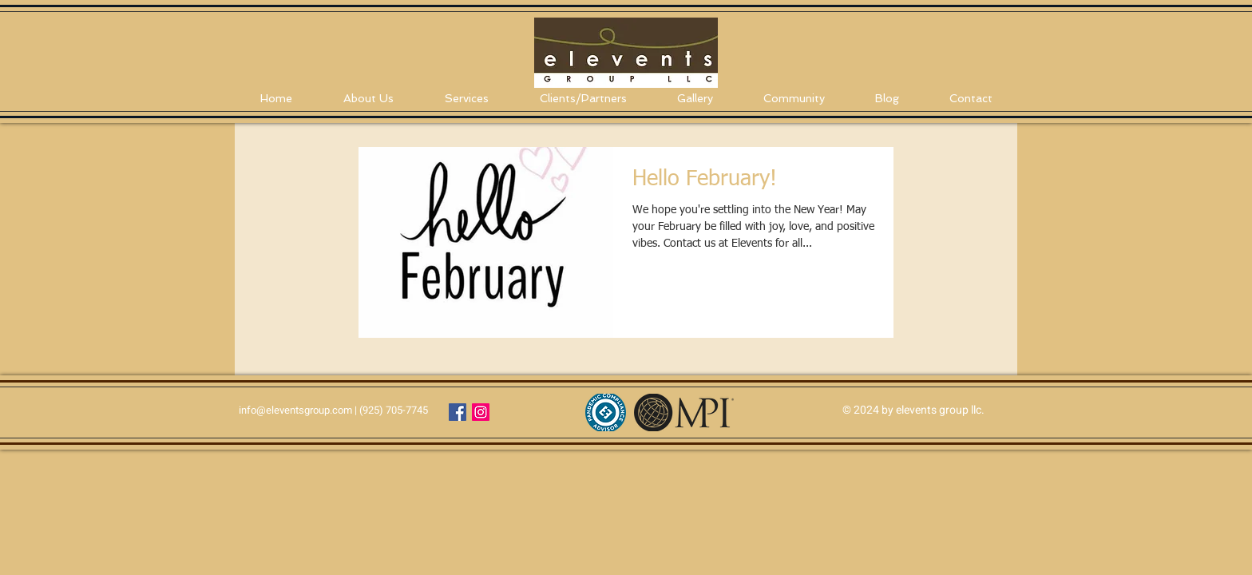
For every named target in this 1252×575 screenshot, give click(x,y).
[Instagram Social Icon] (480, 412)
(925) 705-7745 (393, 410)
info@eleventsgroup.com (295, 410)
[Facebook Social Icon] (457, 412)
